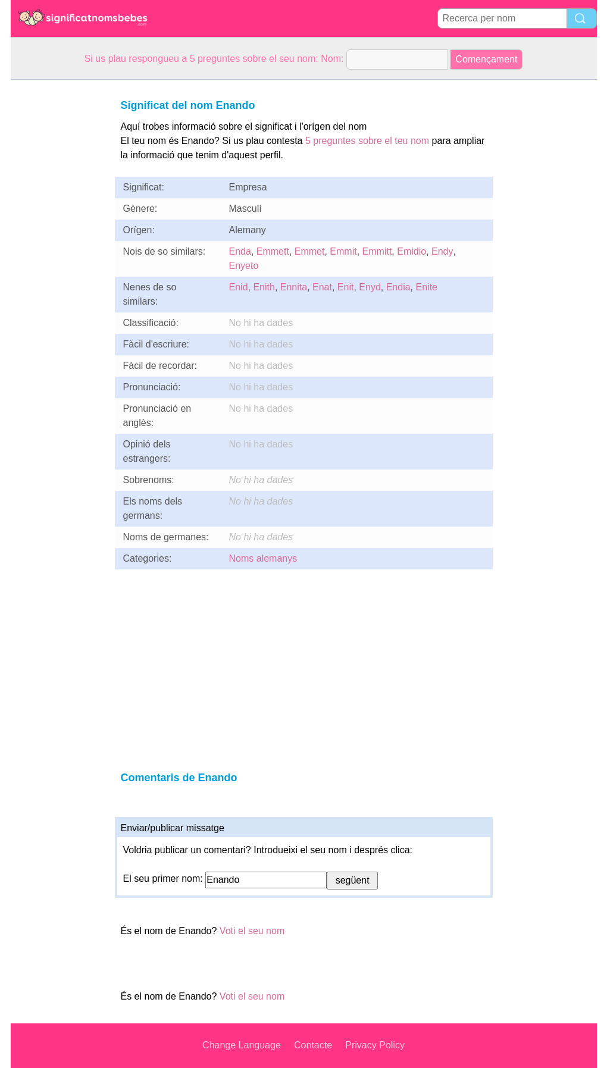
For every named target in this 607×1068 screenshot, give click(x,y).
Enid (238, 287)
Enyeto (244, 266)
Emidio (411, 251)
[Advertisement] (58, 258)
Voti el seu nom (252, 931)
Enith (263, 287)
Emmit (343, 251)
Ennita (293, 287)
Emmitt (377, 251)
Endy (442, 251)
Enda (240, 251)
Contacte (313, 1045)
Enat (322, 287)
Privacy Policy (375, 1045)
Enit (345, 287)
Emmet (310, 251)
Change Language (241, 1045)
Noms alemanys (263, 558)
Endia (398, 287)
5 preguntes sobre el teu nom (367, 141)
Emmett (272, 251)
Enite (426, 287)
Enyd (369, 287)
